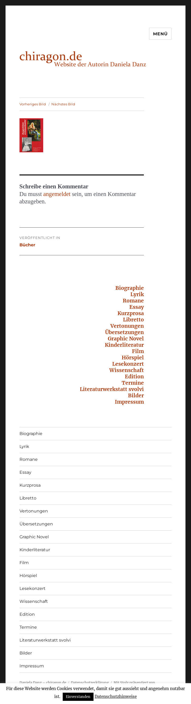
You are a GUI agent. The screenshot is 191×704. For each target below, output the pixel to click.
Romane (133, 300)
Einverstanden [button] (78, 697)
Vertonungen (127, 326)
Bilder (136, 395)
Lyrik (137, 294)
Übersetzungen (124, 332)
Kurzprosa (130, 313)
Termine (133, 383)
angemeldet (56, 194)
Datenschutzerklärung (90, 683)
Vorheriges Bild (32, 104)
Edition (134, 376)
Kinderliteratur (124, 345)
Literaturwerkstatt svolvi (112, 389)
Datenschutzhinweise (116, 696)
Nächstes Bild (63, 104)
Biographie (129, 288)
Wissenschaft (126, 370)
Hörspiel (133, 357)
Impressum (129, 402)
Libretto (133, 319)
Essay (136, 307)
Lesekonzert (128, 364)
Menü (160, 33)
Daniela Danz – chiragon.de (42, 683)
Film (138, 351)
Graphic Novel (126, 338)
